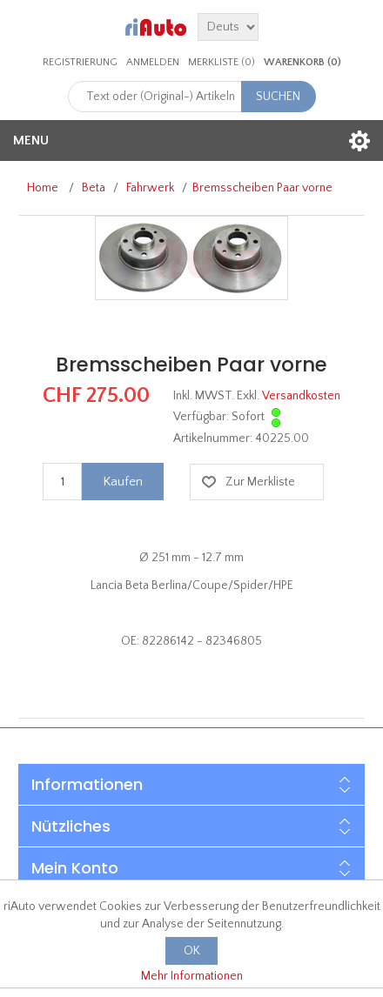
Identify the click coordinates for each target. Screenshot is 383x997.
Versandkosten (301, 396)
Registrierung (80, 62)
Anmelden (152, 62)
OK (192, 951)
